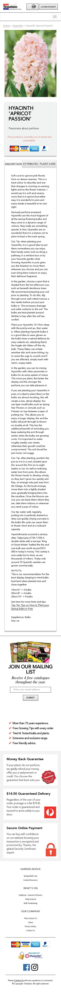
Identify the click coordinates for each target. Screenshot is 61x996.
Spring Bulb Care (30, 876)
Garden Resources (30, 880)
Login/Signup (48, 7)
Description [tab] (13, 164)
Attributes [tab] (30, 164)
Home (6, 26)
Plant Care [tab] (47, 164)
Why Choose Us (30, 918)
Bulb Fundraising (30, 903)
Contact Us (30, 930)
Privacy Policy (30, 926)
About (30, 922)
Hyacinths (18, 26)
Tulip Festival (30, 899)
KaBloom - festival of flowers (30, 895)
